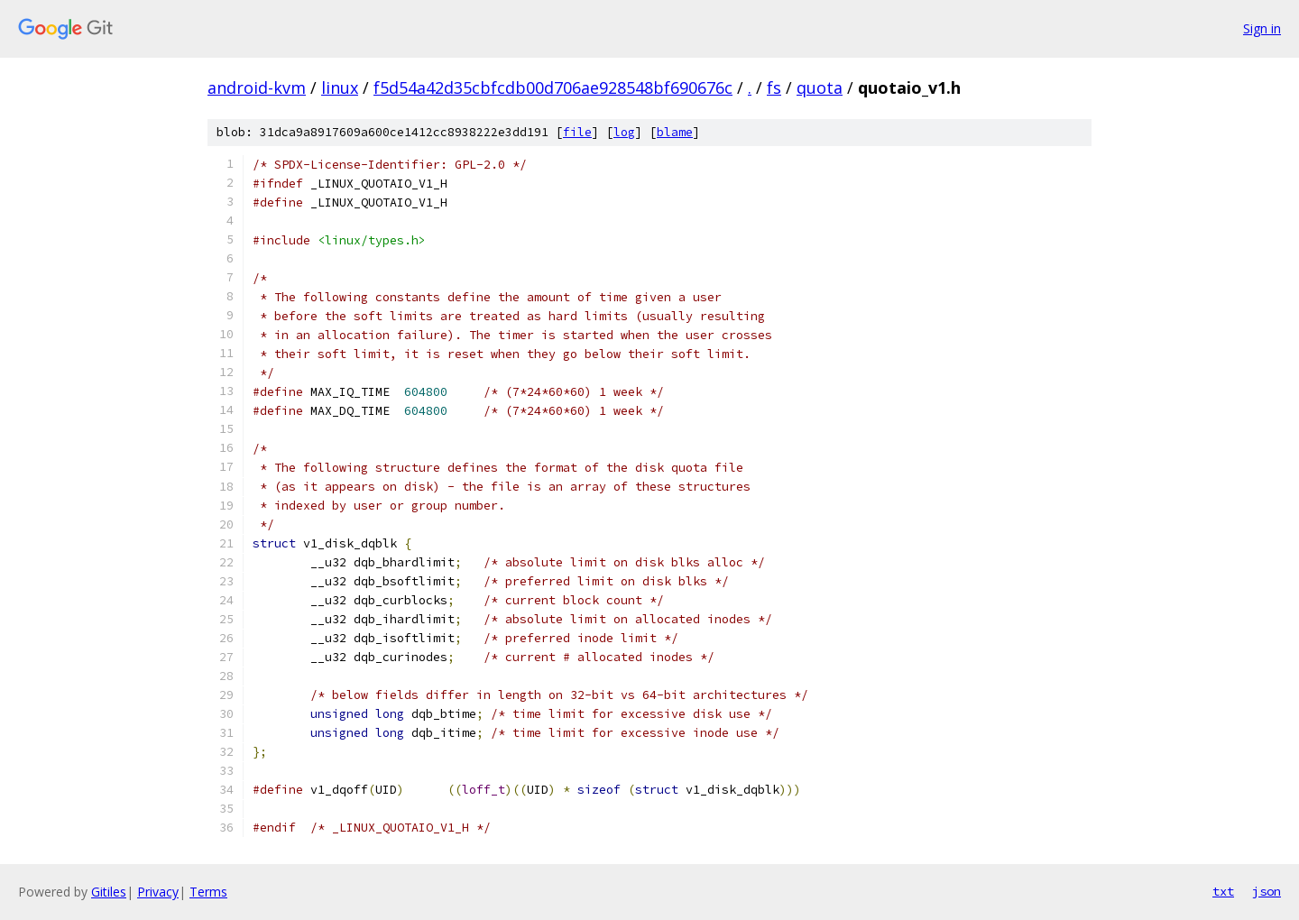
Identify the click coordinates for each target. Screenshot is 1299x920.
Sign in (1262, 28)
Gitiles (108, 891)
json (1266, 891)
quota (820, 87)
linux (339, 87)
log (624, 132)
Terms (208, 891)
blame (675, 132)
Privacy (158, 891)
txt (1223, 891)
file (577, 132)
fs (774, 87)
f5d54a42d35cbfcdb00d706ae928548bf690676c (552, 87)
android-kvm (256, 87)
